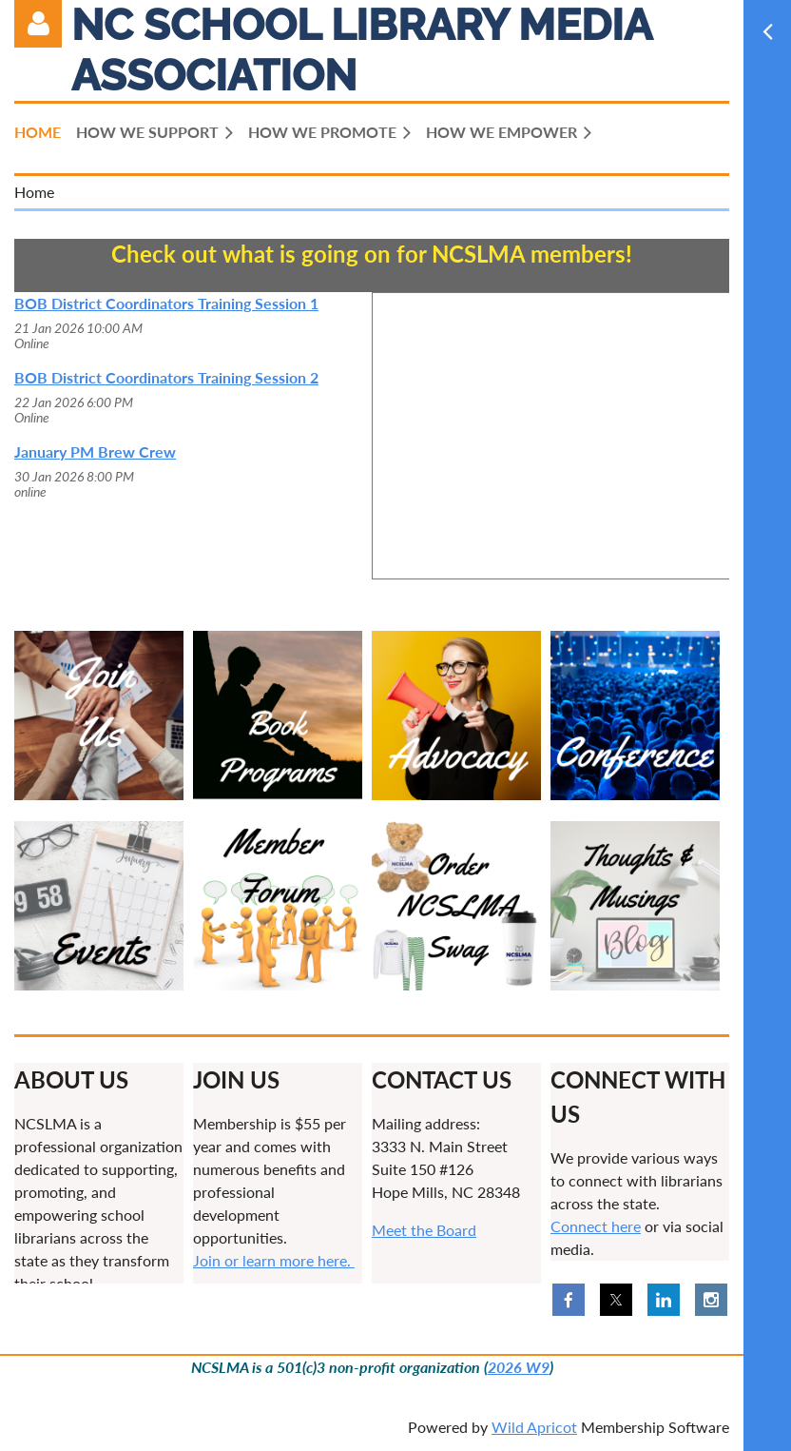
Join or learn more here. (274, 1260)
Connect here (595, 1226)
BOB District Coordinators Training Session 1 (166, 303)
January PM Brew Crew (95, 451)
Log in (38, 24)
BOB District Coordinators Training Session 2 (166, 377)
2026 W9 (519, 1367)
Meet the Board (424, 1230)
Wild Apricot (534, 1427)
